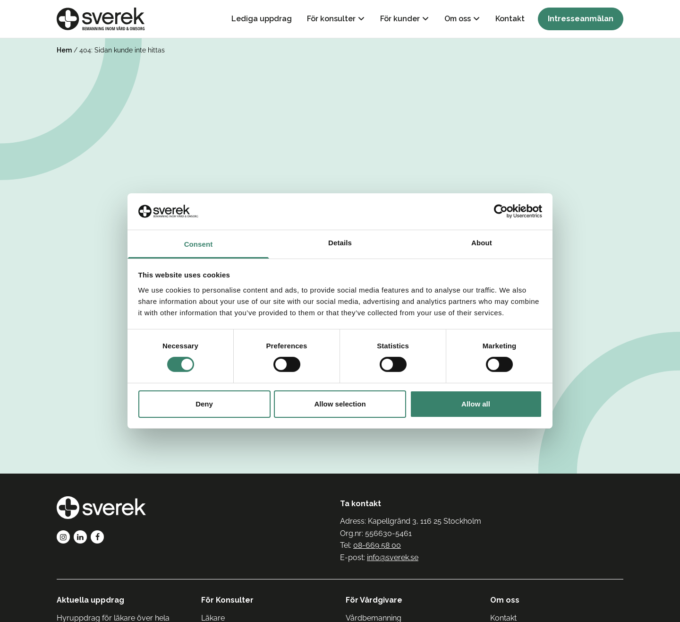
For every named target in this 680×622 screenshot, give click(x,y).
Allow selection (340, 404)
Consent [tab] (198, 244)
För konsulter (331, 18)
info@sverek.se (392, 557)
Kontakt (510, 18)
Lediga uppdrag (261, 18)
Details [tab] (340, 243)
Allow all (475, 404)
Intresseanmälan (580, 18)
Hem (64, 50)
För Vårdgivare (374, 600)
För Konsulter (227, 600)
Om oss (457, 18)
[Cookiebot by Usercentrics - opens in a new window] (500, 211)
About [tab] (481, 243)
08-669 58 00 (377, 545)
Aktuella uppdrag (90, 600)
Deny (204, 404)
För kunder (400, 18)
